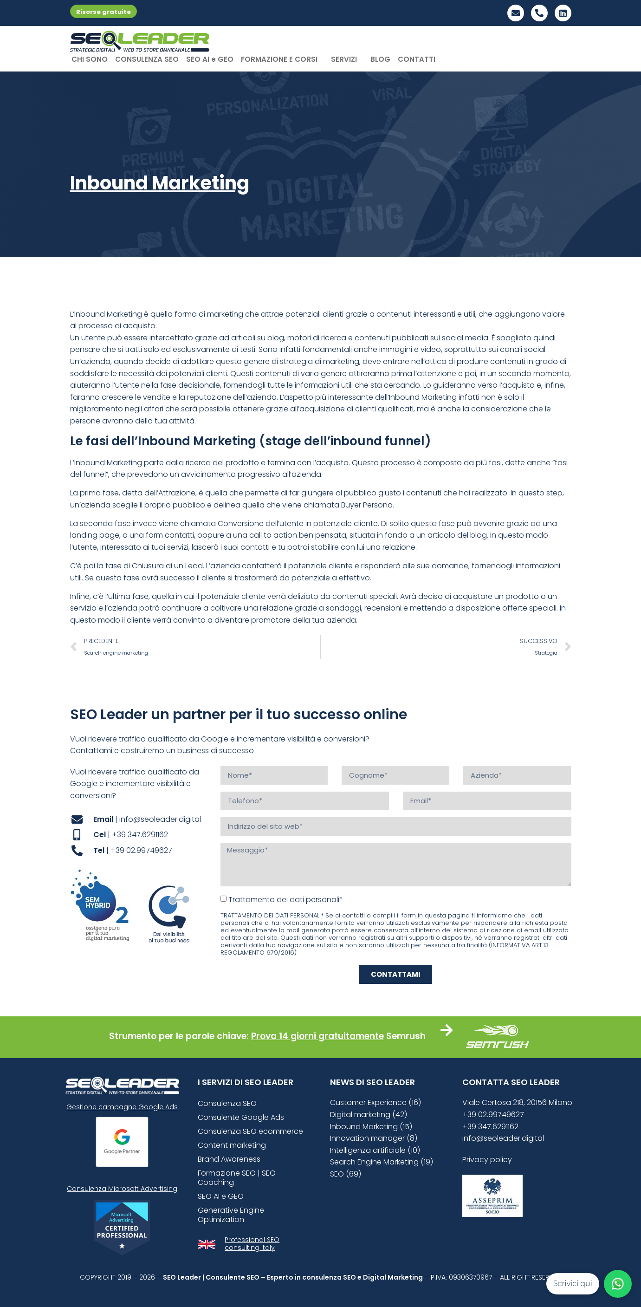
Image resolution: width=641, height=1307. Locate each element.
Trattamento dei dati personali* (285, 899)
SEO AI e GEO (209, 59)
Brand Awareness (229, 1159)
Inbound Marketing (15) (371, 1126)
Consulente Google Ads (241, 1117)
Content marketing (232, 1145)
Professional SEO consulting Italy (252, 1243)
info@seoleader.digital (503, 1138)
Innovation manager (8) (373, 1138)
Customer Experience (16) (375, 1102)
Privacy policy (487, 1159)
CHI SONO (89, 59)
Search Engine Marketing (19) (381, 1162)
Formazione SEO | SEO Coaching (237, 1178)
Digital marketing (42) (368, 1114)
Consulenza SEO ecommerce (250, 1131)
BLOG (380, 59)
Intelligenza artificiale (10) (375, 1150)
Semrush (406, 1036)
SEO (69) (345, 1174)
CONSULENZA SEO (147, 59)
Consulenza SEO (227, 1103)
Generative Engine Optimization (231, 1215)
